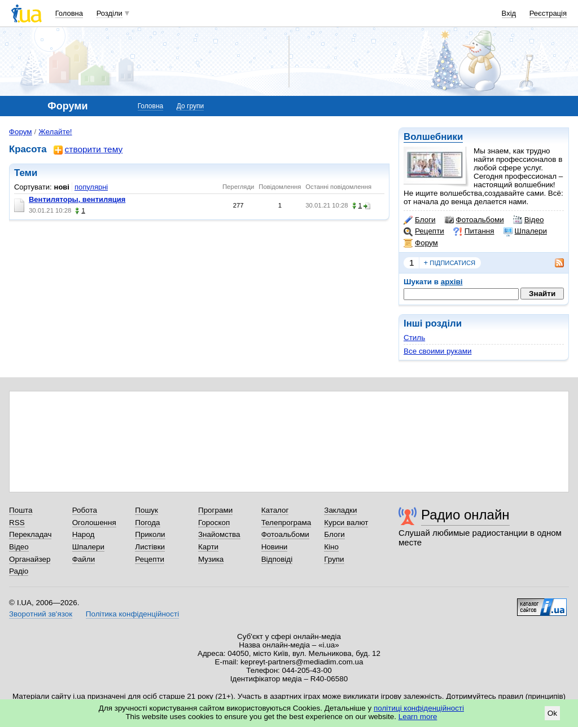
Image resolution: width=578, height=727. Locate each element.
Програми (215, 510)
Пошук (146, 510)
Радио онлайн (465, 514)
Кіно (331, 547)
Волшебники (433, 136)
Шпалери (525, 231)
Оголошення (94, 522)
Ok (552, 713)
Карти (208, 547)
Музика (211, 559)
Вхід (509, 13)
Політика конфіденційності (132, 614)
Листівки (150, 547)
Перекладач (30, 534)
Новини (274, 547)
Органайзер (29, 559)
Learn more (418, 716)
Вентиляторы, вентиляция (77, 199)
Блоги (420, 219)
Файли (83, 559)
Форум (421, 243)
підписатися (450, 262)
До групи (190, 106)
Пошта (20, 510)
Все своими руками (438, 351)
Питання (473, 231)
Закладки (340, 510)
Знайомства (219, 534)
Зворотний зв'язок (40, 614)
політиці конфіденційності (419, 708)
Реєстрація (548, 13)
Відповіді (277, 559)
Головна (69, 13)
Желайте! (55, 131)
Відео (528, 219)
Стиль (414, 337)
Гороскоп (214, 522)
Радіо (18, 571)
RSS (17, 522)
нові (61, 187)
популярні (91, 187)
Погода (147, 522)
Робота (84, 510)
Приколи (150, 534)
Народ (83, 534)
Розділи (109, 13)
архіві (452, 281)
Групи (334, 559)
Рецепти (424, 231)
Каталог (275, 510)
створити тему (88, 150)
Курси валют (346, 522)
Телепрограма (286, 522)
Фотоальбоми (474, 219)
